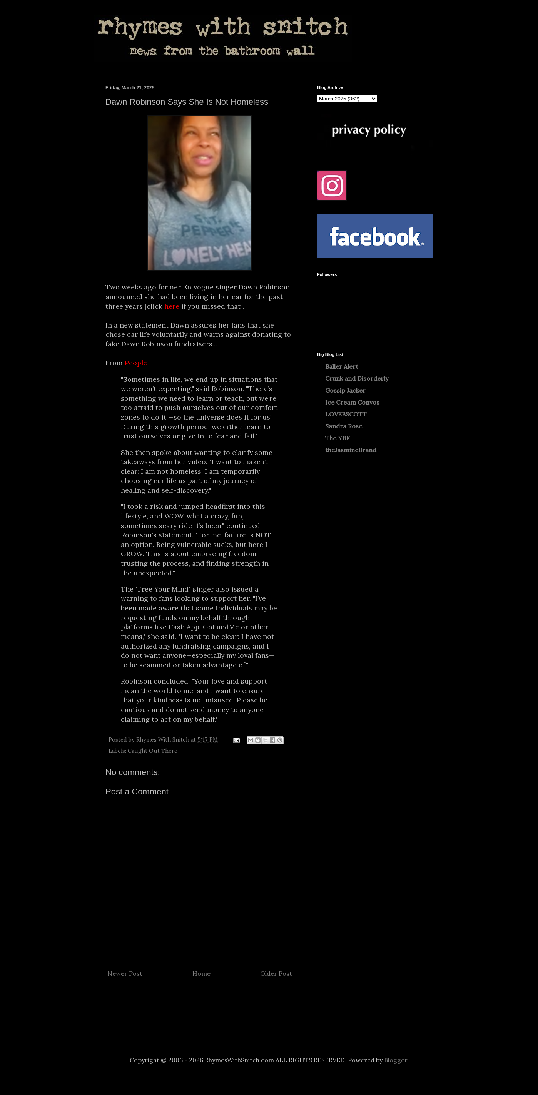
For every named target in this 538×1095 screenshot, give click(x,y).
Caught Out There (152, 750)
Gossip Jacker (345, 390)
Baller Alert (341, 366)
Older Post (276, 973)
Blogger (395, 1060)
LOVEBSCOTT (346, 414)
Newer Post (124, 973)
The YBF (337, 438)
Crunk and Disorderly (356, 378)
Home (201, 973)
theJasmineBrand (350, 450)
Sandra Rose (343, 426)
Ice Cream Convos (352, 402)
